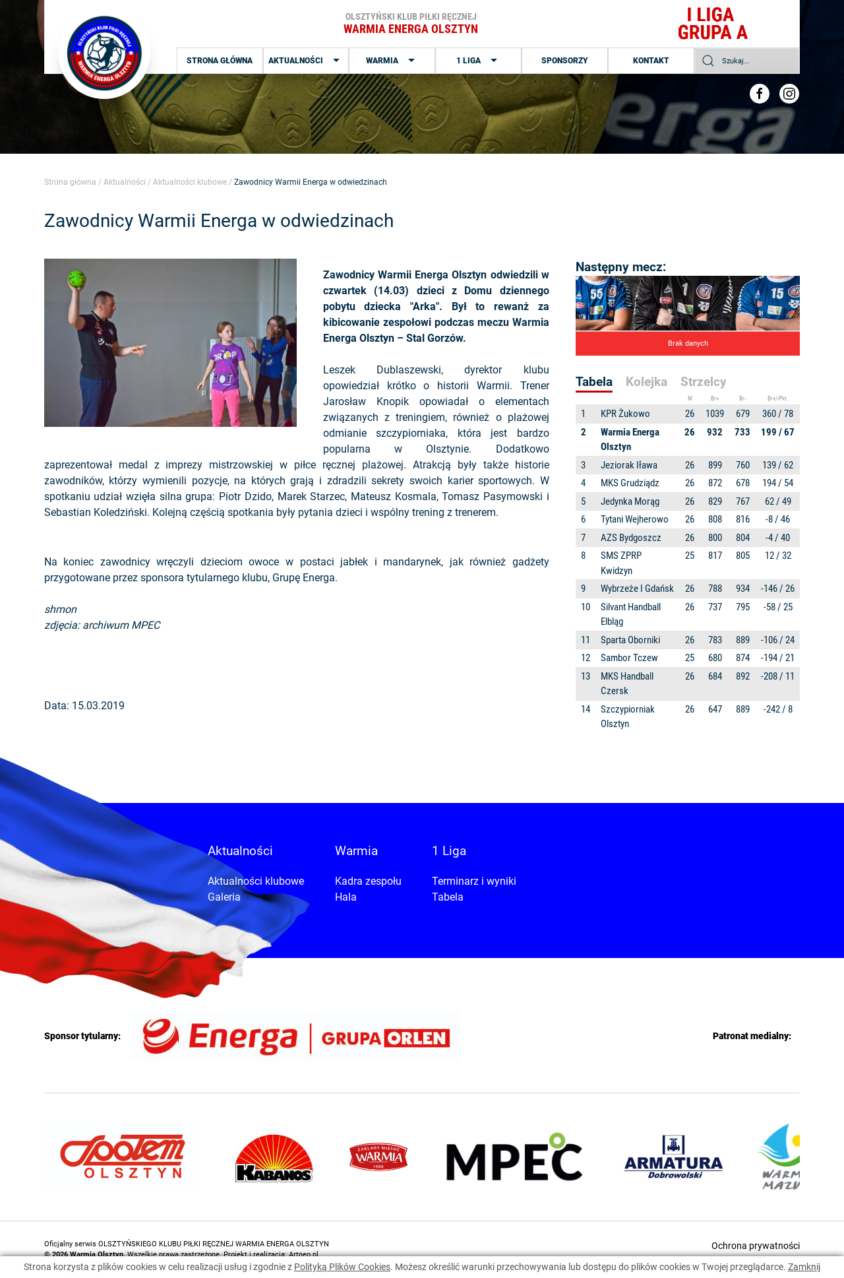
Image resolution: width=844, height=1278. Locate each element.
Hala (346, 897)
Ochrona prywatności (755, 1245)
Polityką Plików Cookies (342, 1267)
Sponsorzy (564, 60)
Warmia (392, 60)
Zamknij (804, 1267)
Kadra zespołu (368, 881)
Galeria (224, 897)
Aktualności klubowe (190, 182)
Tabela (448, 897)
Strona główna (220, 60)
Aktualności (305, 60)
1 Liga (478, 60)
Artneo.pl (303, 1254)
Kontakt (651, 60)
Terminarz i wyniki (474, 881)
